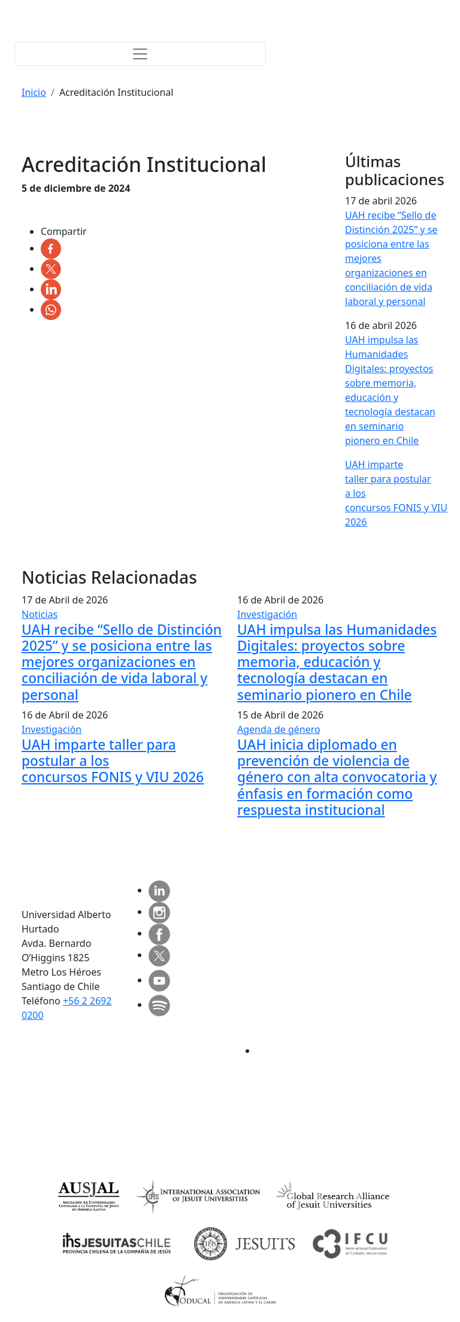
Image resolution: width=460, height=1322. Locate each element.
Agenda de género (278, 729)
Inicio (34, 92)
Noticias (40, 614)
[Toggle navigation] (140, 54)
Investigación (267, 614)
